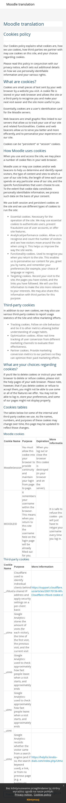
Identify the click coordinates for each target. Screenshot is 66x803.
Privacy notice (23, 794)
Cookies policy (42, 794)
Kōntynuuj (33, 799)
